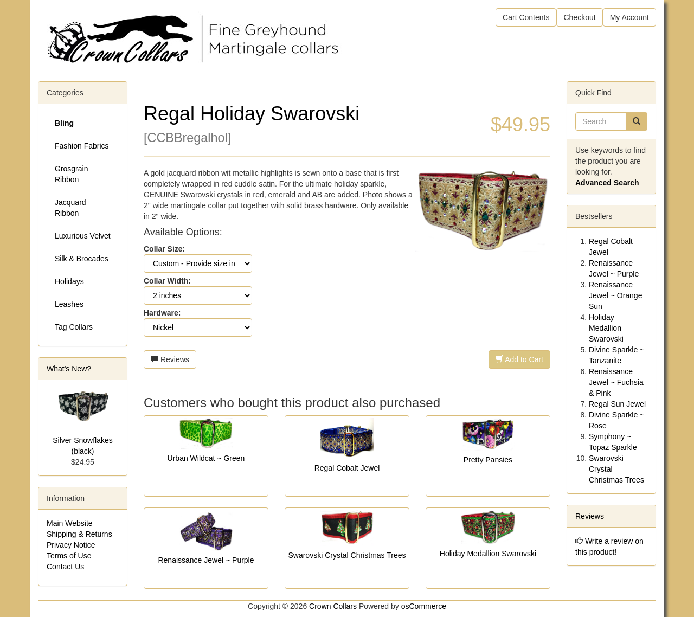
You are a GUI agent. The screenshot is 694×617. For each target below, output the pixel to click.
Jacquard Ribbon (70, 207)
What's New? (69, 368)
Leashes (69, 304)
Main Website (70, 523)
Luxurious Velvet (83, 236)
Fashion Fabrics (82, 146)
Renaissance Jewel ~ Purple (206, 560)
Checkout (579, 17)
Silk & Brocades (81, 258)
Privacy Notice (71, 545)
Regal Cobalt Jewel (347, 468)
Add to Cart (519, 359)
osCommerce (423, 606)
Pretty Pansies (488, 459)
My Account (629, 17)
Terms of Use (69, 555)
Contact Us (65, 566)
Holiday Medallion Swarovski (488, 553)
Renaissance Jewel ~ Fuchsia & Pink (616, 382)
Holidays (69, 281)
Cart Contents (526, 17)
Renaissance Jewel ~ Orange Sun (615, 295)
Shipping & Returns (79, 534)
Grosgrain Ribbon (71, 174)
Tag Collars (74, 327)
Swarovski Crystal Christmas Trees (347, 555)
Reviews (170, 359)
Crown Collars (333, 606)
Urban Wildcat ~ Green (206, 458)
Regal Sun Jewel (617, 404)
